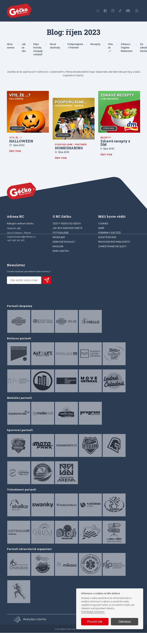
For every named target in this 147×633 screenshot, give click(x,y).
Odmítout (124, 621)
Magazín (58, 246)
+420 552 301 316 (15, 240)
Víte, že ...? (110, 47)
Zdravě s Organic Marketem (126, 47)
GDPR (101, 228)
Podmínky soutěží (109, 233)
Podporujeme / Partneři (75, 46)
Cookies (103, 223)
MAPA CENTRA (61, 251)
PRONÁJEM (59, 237)
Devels (89, 629)
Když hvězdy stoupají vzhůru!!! (37, 49)
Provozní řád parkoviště (114, 242)
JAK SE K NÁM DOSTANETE (67, 228)
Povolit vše (94, 621)
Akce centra (10, 46)
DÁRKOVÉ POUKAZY (64, 242)
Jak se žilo (24, 47)
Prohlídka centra (30, 620)
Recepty (95, 44)
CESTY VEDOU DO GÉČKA (67, 223)
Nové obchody (55, 46)
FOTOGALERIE (61, 233)
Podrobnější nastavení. (93, 612)
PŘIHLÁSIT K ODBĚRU (46, 280)
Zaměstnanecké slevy (112, 246)
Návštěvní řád (107, 237)
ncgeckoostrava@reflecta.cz (21, 237)
